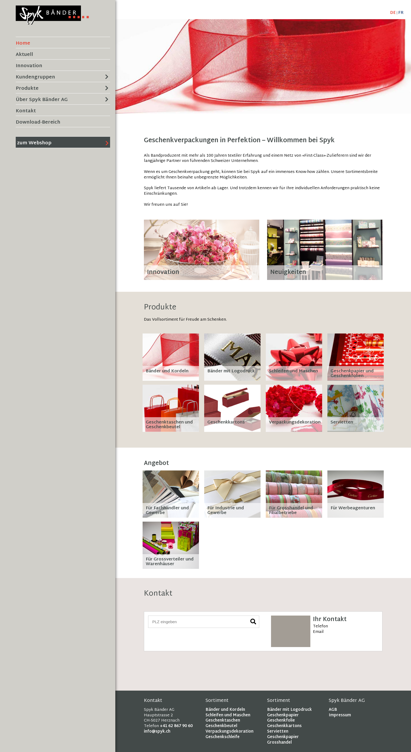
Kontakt (26, 111)
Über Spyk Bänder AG (42, 100)
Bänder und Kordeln (225, 709)
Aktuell (24, 54)
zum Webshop (34, 143)
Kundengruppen (35, 77)
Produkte (27, 88)
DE (393, 13)
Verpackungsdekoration (229, 731)
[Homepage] (52, 21)
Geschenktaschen (223, 720)
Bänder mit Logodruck (289, 709)
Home (23, 43)
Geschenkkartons (284, 726)
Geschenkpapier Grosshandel (283, 740)
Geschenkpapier (283, 715)
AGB (333, 709)
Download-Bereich (38, 122)
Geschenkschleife (223, 737)
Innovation (29, 66)
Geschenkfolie (281, 720)
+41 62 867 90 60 (176, 726)
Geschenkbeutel (221, 726)
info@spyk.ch (157, 731)
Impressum (340, 715)
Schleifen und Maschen (228, 715)
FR (401, 13)
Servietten (277, 731)
